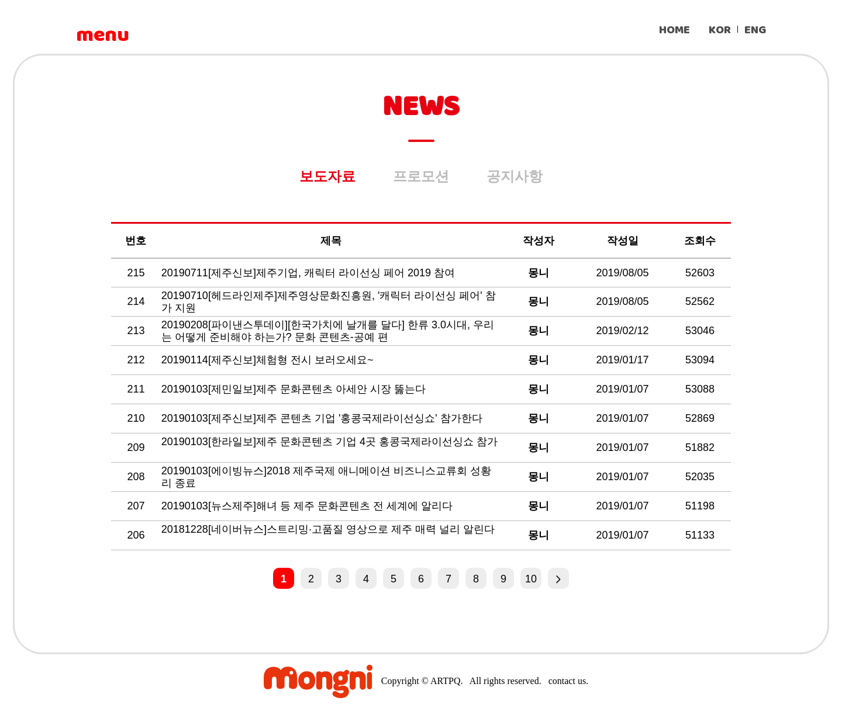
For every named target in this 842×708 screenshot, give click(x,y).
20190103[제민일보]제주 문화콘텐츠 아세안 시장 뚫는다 (295, 389)
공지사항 (514, 176)
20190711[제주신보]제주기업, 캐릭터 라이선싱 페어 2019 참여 (309, 273)
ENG (755, 30)
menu (102, 35)
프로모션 (421, 176)
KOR (720, 30)
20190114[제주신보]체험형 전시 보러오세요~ (269, 360)
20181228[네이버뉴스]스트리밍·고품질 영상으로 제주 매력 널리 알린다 (328, 529)
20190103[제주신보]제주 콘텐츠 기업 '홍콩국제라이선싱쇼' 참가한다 (323, 418)
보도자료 (327, 176)
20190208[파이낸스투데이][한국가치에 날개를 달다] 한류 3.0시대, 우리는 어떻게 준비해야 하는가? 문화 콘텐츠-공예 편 (327, 331)
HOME (674, 30)
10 (531, 579)
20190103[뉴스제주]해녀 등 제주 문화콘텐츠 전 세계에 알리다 (308, 506)
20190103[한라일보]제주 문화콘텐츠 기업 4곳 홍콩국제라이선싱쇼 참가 (329, 441)
